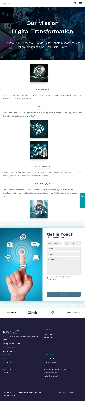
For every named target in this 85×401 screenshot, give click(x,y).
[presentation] (63, 285)
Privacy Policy (57, 393)
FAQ (77, 393)
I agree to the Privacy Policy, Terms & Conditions (61, 278)
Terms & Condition (68, 393)
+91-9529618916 (9, 347)
